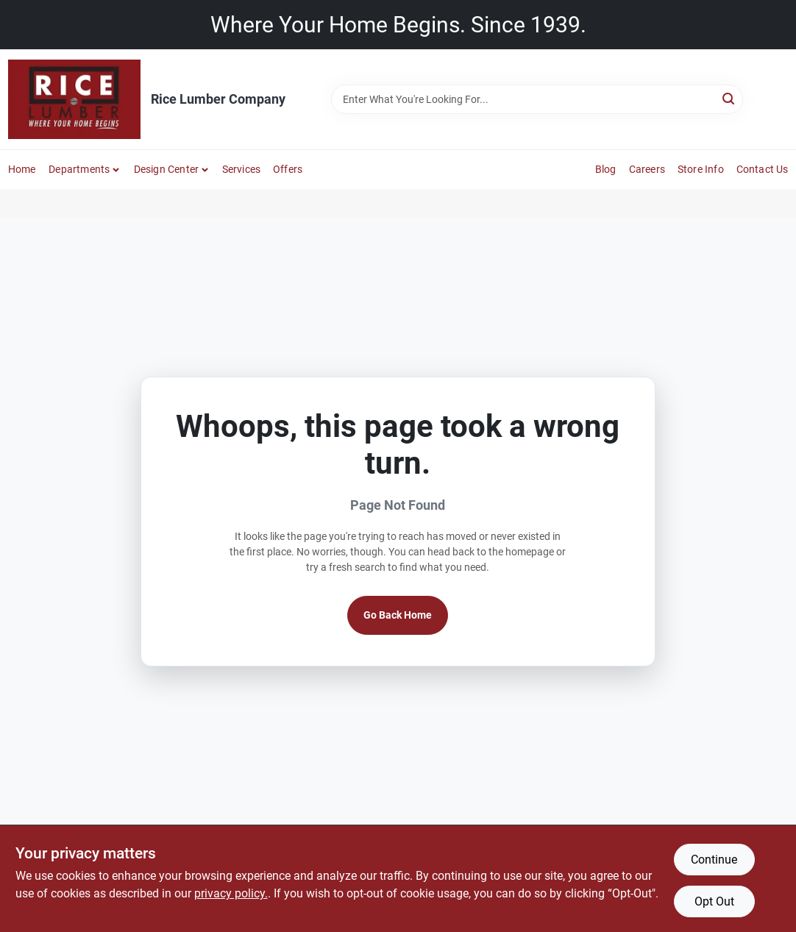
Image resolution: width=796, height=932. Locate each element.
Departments (79, 169)
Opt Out (714, 901)
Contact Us (762, 169)
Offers (287, 169)
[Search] (729, 98)
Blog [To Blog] (605, 169)
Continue (714, 860)
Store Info (701, 169)
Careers (647, 169)
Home (22, 169)
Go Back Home (397, 615)
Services (241, 169)
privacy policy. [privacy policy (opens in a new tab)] (231, 893)
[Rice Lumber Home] (74, 99)
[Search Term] (537, 99)
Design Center (166, 169)
